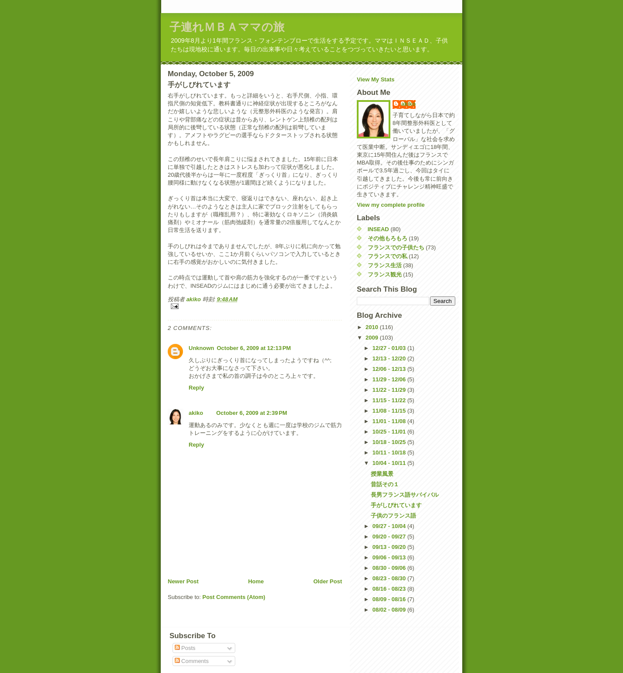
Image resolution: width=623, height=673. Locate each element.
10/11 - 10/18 (389, 452)
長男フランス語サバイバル (405, 494)
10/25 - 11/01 (389, 431)
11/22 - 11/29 (389, 390)
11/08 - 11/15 (389, 410)
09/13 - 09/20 (389, 547)
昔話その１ (385, 484)
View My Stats (375, 79)
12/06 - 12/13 (389, 369)
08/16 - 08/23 (389, 589)
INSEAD (378, 229)
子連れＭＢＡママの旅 (226, 27)
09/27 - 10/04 (389, 526)
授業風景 (382, 474)
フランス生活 (385, 265)
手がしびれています (396, 505)
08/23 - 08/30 (389, 578)
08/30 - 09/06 (389, 568)
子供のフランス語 (393, 515)
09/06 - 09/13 (389, 557)
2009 (373, 337)
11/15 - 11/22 (389, 400)
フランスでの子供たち (396, 247)
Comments (192, 661)
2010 (373, 327)
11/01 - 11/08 (389, 421)
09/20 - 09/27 (389, 536)
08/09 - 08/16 (389, 599)
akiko (196, 413)
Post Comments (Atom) (234, 597)
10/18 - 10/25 (389, 442)
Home (256, 581)
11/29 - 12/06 (389, 379)
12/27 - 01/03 (389, 348)
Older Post (327, 581)
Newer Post (183, 581)
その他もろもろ (387, 238)
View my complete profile (391, 205)
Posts (185, 648)
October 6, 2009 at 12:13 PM (254, 348)
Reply (196, 387)
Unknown (201, 348)
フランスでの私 (387, 256)
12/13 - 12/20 (389, 358)
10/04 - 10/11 (389, 463)
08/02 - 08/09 (389, 609)
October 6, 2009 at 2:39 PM (251, 413)
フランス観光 (385, 274)
